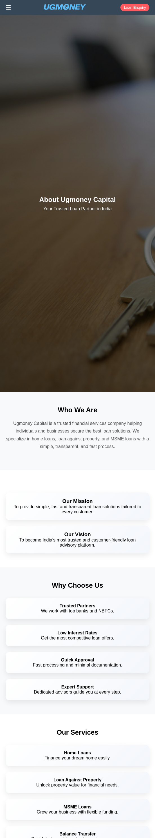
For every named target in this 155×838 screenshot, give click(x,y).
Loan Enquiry (135, 7)
